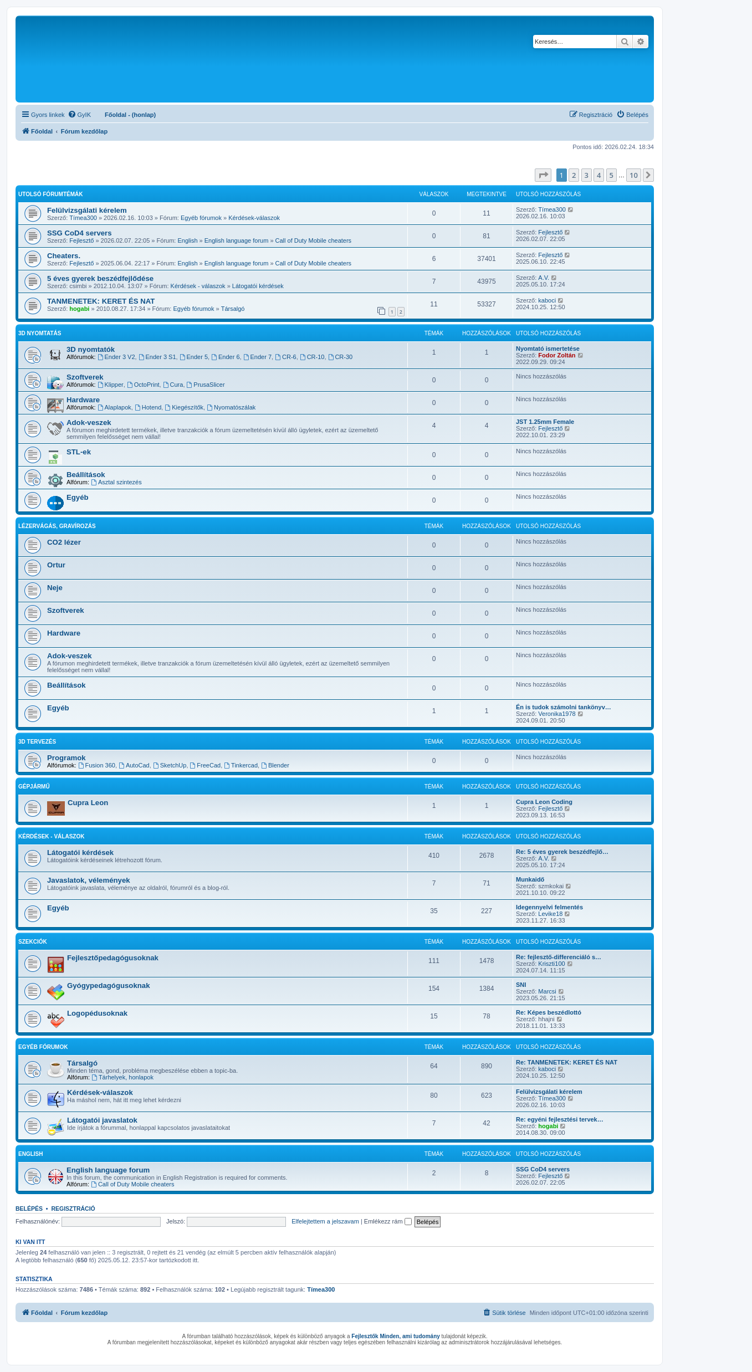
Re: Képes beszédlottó (548, 1012)
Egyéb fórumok (201, 217)
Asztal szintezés (116, 482)
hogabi (79, 308)
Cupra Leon (88, 802)
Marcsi (547, 991)
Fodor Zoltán (556, 355)
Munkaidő (530, 879)
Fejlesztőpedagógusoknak (112, 958)
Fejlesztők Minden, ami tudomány (395, 1336)
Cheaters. (63, 256)
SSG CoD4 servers (79, 233)
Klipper (111, 384)
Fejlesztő (81, 240)
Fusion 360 (96, 765)
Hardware (83, 400)
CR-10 (312, 357)
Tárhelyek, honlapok (122, 1077)
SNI (521, 984)
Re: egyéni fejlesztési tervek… (559, 1119)
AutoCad (134, 765)
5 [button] (611, 175)
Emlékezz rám (388, 1221)
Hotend (148, 407)
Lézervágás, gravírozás (57, 526)
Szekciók (32, 942)
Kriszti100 (551, 963)
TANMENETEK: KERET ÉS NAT (101, 301)
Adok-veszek (88, 422)
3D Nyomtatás (39, 333)
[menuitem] (79, 114)
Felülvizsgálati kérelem (87, 210)
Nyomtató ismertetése (548, 348)
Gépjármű (34, 787)
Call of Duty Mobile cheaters (313, 240)
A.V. (543, 277)
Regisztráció (73, 1208)
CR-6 (285, 357)
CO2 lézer (64, 542)
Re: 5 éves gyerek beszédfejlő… (562, 851)
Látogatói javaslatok (102, 1120)
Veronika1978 (556, 713)
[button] (543, 175)
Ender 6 (225, 357)
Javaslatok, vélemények (88, 880)
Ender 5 (194, 357)
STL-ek (78, 452)
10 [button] (634, 175)
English (187, 240)
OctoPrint (143, 384)
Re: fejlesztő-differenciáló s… (558, 957)
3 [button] (587, 175)
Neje (55, 587)
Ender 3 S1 (157, 357)
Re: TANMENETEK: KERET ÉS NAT (566, 1062)
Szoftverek (85, 377)
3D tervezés (37, 742)
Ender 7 (257, 357)
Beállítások (85, 474)
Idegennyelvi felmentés (549, 907)
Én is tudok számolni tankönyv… (563, 707)
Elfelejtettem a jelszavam (325, 1221)
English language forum (236, 240)
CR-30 (340, 357)
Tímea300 (83, 217)
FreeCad (205, 765)
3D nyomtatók (90, 349)
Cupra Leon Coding (544, 801)
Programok (66, 758)
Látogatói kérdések (258, 286)
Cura (173, 384)
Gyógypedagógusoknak (108, 985)
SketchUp (170, 765)
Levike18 (550, 913)
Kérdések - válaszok (198, 286)
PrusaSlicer (206, 384)
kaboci (547, 300)
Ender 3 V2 (116, 357)
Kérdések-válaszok (254, 217)
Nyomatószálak (231, 407)
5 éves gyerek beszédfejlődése (100, 278)
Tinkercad (241, 765)
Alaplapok (114, 407)
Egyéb (77, 497)
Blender (275, 765)
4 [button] (599, 175)
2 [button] (574, 175)
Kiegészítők (184, 407)
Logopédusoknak (97, 1013)
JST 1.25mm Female (545, 421)
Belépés (29, 1208)
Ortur (56, 565)
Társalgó (233, 308)
